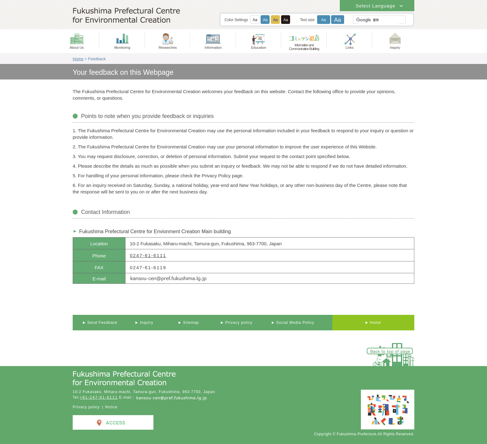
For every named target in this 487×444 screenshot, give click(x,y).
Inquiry (395, 47)
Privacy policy (86, 407)
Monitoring (122, 47)
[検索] (378, 20)
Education (258, 47)
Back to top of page (390, 351)
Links (350, 47)
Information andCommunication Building (304, 47)
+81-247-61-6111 (99, 397)
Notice (111, 407)
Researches (168, 47)
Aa (255, 20)
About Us (77, 47)
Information (213, 47)
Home (78, 59)
